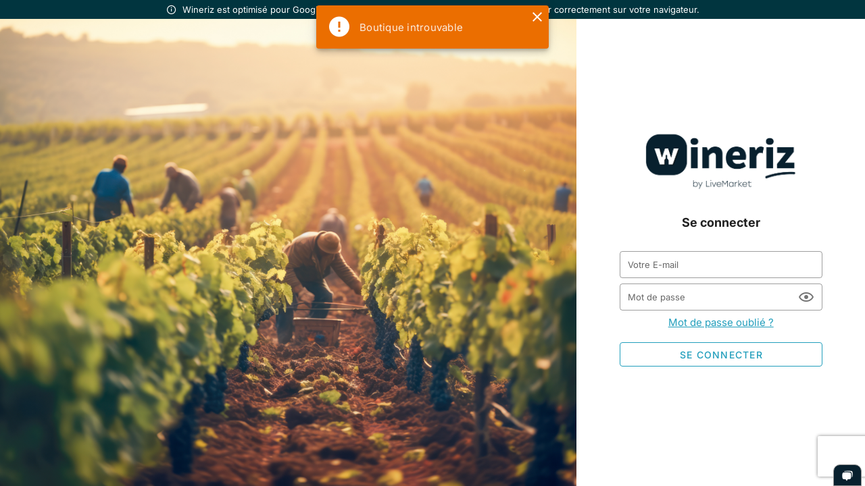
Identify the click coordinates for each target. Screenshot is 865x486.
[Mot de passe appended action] (806, 297)
